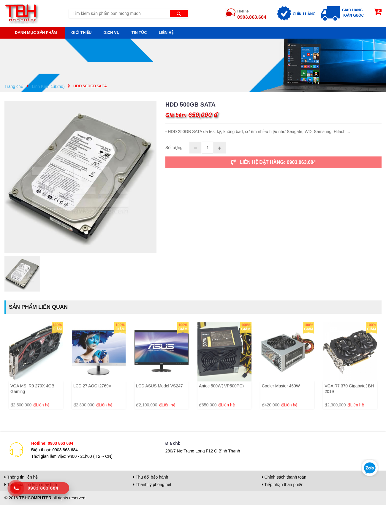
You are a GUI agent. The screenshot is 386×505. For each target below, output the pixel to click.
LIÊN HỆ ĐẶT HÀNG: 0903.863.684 (273, 162)
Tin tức (139, 32)
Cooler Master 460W (281, 400)
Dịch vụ (111, 32)
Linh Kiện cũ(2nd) (48, 86)
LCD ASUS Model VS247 (159, 400)
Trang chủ (13, 86)
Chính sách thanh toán (284, 477)
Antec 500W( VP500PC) (221, 400)
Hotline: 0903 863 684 (52, 443)
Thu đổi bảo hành (150, 477)
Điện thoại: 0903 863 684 (54, 449)
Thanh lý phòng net (152, 484)
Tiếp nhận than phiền (282, 484)
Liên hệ (166, 32)
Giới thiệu (81, 32)
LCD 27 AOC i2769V (92, 400)
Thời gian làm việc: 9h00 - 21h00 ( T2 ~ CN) (72, 456)
